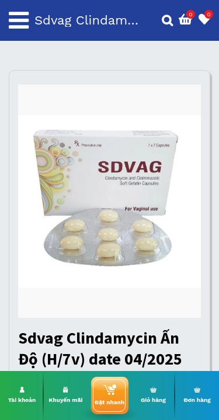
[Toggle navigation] (19, 20)
